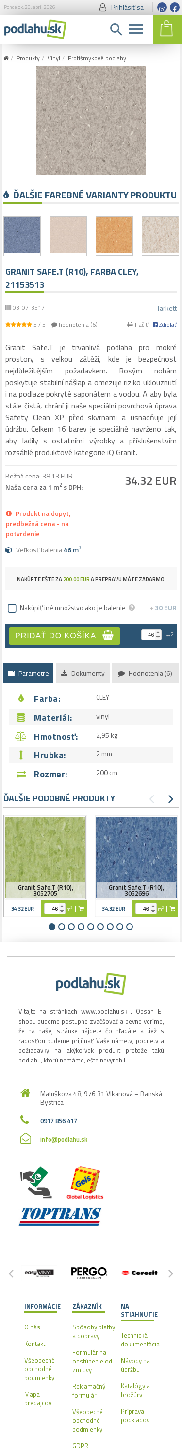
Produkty (28, 58)
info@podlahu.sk (63, 1139)
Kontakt (34, 1343)
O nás (32, 1327)
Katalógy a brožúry (135, 1390)
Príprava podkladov (135, 1415)
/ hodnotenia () (51, 324)
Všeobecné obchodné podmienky (39, 1368)
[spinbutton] (149, 634)
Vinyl (54, 58)
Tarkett (167, 308)
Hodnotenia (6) (145, 673)
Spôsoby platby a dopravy (93, 1331)
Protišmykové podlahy (97, 58)
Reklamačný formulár (88, 1390)
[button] (158, 632)
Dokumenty (83, 673)
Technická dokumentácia (140, 1339)
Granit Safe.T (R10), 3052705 (45, 890)
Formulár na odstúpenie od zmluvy (92, 1361)
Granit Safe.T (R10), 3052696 (136, 890)
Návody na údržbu (135, 1365)
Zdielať (165, 324)
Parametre (28, 673)
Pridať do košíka (64, 635)
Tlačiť (137, 324)
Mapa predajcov (37, 1398)
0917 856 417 (58, 1121)
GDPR (80, 1446)
